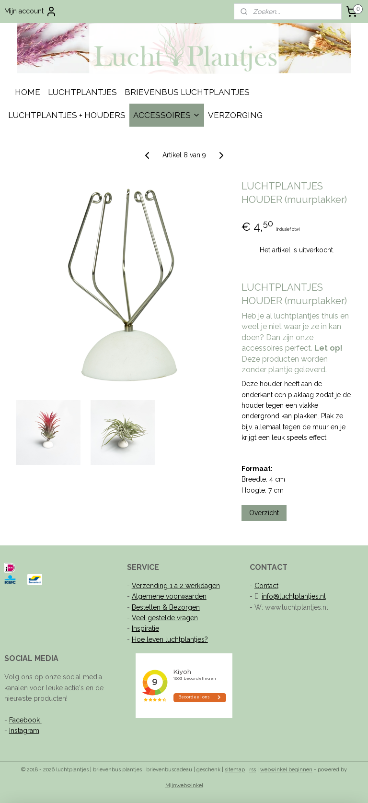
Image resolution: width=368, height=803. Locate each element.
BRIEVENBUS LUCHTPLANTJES (187, 92)
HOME (27, 92)
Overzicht (264, 513)
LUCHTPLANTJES (82, 92)
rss (252, 770)
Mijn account (30, 11)
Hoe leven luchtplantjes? (170, 639)
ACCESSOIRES (166, 115)
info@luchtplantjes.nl (294, 596)
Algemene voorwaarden (169, 596)
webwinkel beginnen (286, 770)
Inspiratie (145, 628)
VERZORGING (235, 115)
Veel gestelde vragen (165, 618)
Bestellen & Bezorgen (166, 607)
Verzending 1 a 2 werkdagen (176, 586)
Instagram (24, 730)
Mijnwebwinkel (184, 785)
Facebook (25, 720)
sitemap (235, 770)
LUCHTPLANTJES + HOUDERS (67, 115)
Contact (266, 586)
